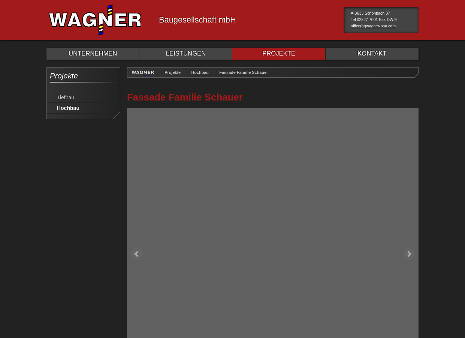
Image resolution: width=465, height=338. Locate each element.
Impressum (59, 281)
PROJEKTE (278, 53)
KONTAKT (371, 53)
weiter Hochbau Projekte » (382, 232)
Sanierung (339, 175)
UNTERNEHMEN (93, 53)
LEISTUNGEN (186, 53)
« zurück (144, 232)
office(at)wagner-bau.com (373, 26)
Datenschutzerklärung (107, 281)
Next (409, 108)
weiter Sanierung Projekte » (381, 249)
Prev (137, 108)
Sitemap (151, 281)
